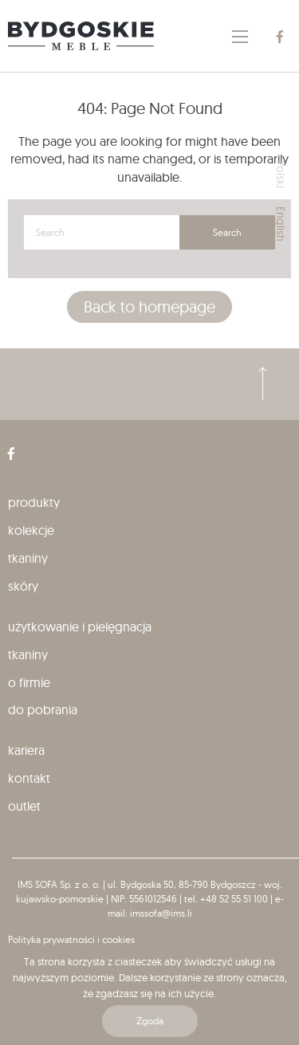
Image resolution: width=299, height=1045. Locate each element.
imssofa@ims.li (161, 913)
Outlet (24, 806)
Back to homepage (149, 306)
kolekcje (31, 530)
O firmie (29, 682)
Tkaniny (28, 558)
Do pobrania (42, 709)
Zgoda (149, 1021)
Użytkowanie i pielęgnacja (79, 626)
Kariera (26, 750)
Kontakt (29, 778)
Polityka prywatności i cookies (71, 939)
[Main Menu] (240, 36)
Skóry (23, 586)
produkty (34, 502)
